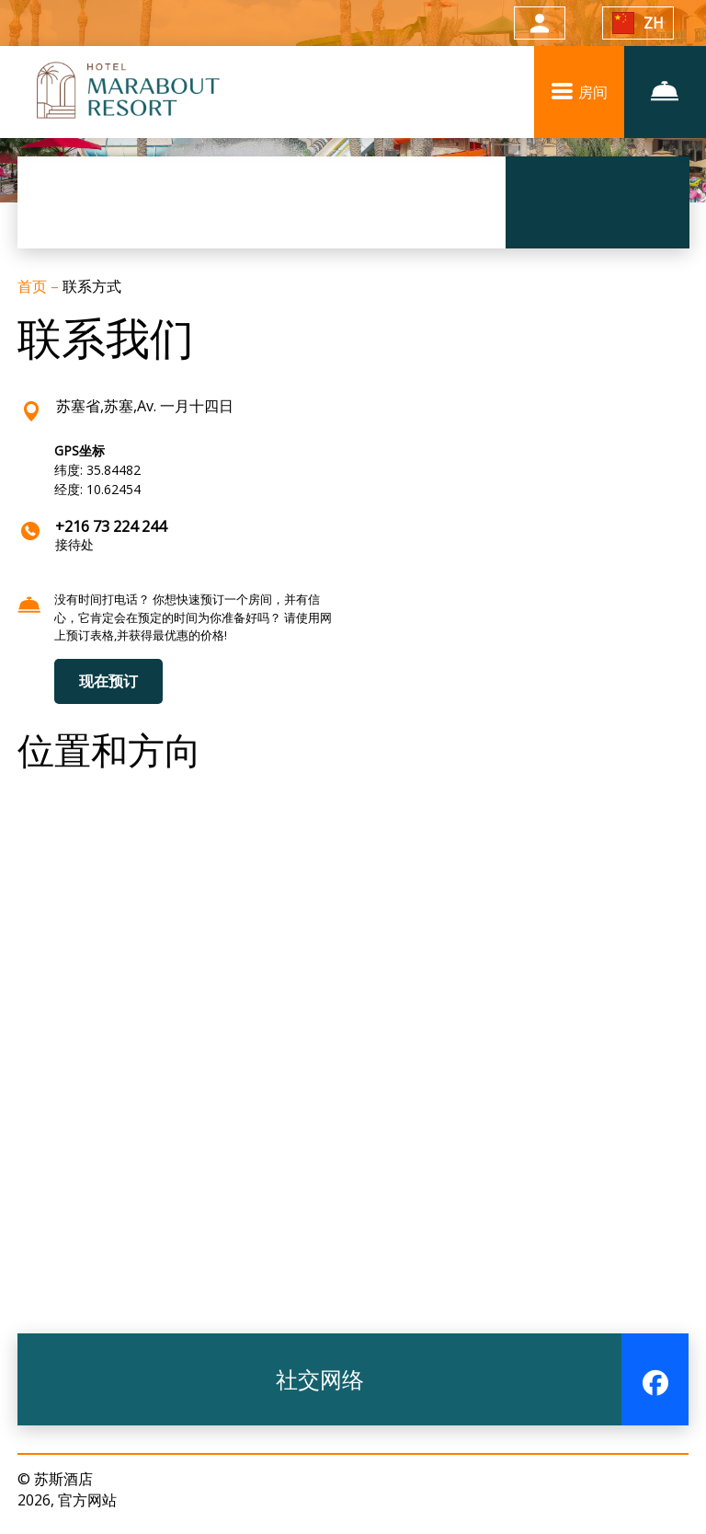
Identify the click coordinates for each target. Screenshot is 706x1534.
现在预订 (108, 681)
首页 (34, 286)
